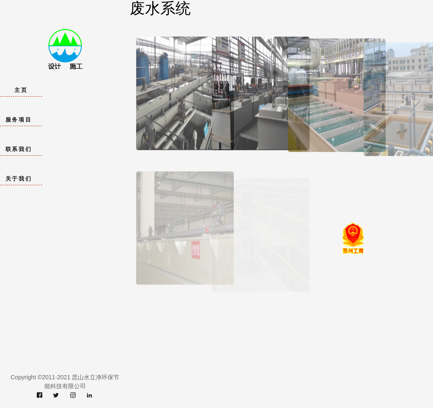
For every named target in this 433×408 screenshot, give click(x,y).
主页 (20, 90)
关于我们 (18, 179)
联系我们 (18, 149)
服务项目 (18, 119)
